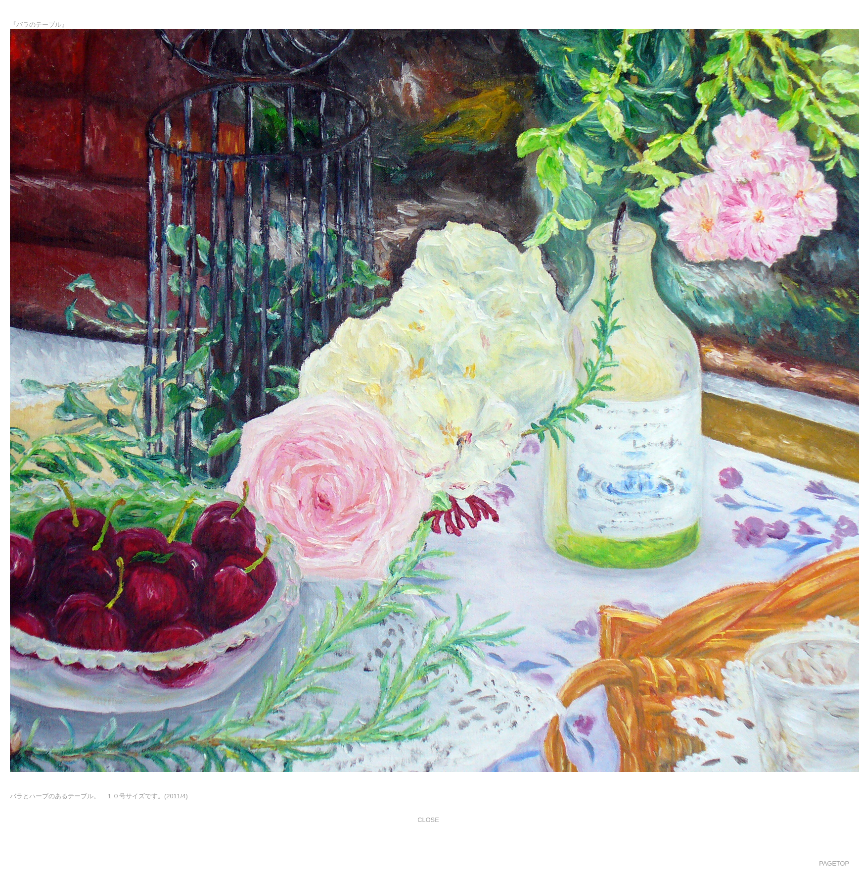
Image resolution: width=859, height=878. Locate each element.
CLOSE (428, 820)
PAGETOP (834, 863)
